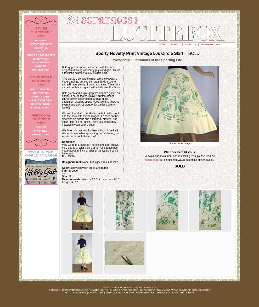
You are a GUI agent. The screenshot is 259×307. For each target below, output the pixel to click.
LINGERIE (185, 290)
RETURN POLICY (160, 292)
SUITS (104, 290)
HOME (162, 44)
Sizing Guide (152, 160)
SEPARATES (92, 290)
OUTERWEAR (147, 290)
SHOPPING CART (210, 44)
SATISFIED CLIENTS (183, 292)
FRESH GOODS (147, 287)
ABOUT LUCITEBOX (75, 292)
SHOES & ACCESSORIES (124, 290)
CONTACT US (96, 292)
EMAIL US (190, 44)
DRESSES (54, 290)
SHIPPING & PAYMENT (136, 292)
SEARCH (175, 44)
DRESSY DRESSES (72, 290)
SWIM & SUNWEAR (168, 290)
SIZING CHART (113, 292)
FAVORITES (130, 287)
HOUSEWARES (201, 290)
